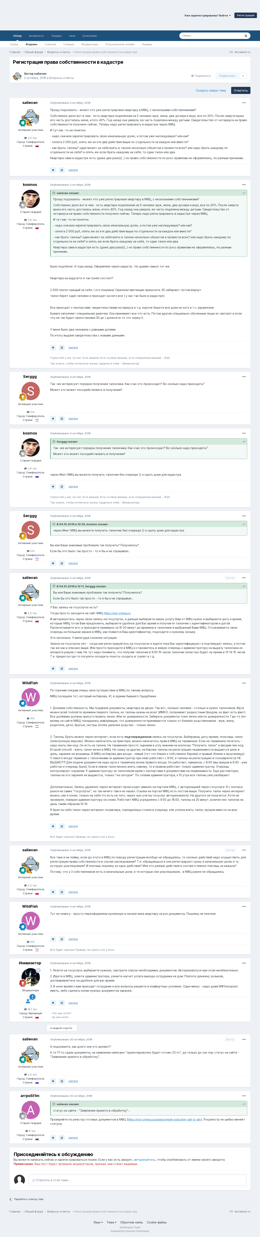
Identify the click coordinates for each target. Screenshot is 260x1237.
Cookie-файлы (157, 1222)
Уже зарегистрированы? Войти (207, 15)
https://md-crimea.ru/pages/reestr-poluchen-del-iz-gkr (164, 1119)
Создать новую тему (211, 90)
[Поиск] (201, 35)
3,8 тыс (30, 219)
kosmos (30, 184)
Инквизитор (30, 963)
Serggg (30, 376)
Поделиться (201, 75)
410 (31, 718)
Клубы (14, 44)
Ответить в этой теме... (51, 1180)
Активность (36, 35)
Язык (98, 1222)
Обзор (17, 37)
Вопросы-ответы (61, 78)
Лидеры (147, 44)
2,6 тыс (30, 137)
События (50, 44)
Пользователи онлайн (119, 44)
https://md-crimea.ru (117, 613)
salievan (40, 73)
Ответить (241, 90)
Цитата (73, 169)
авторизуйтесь (144, 1159)
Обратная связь (131, 1222)
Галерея (68, 44)
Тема (111, 1222)
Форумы (31, 44)
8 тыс (30, 1130)
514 (31, 412)
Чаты (72, 35)
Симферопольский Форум (56, 15)
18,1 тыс (30, 1009)
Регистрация (245, 15)
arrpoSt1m (30, 1096)
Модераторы (89, 44)
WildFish (30, 683)
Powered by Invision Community (130, 1231)
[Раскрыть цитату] (54, 193)
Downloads (90, 35)
